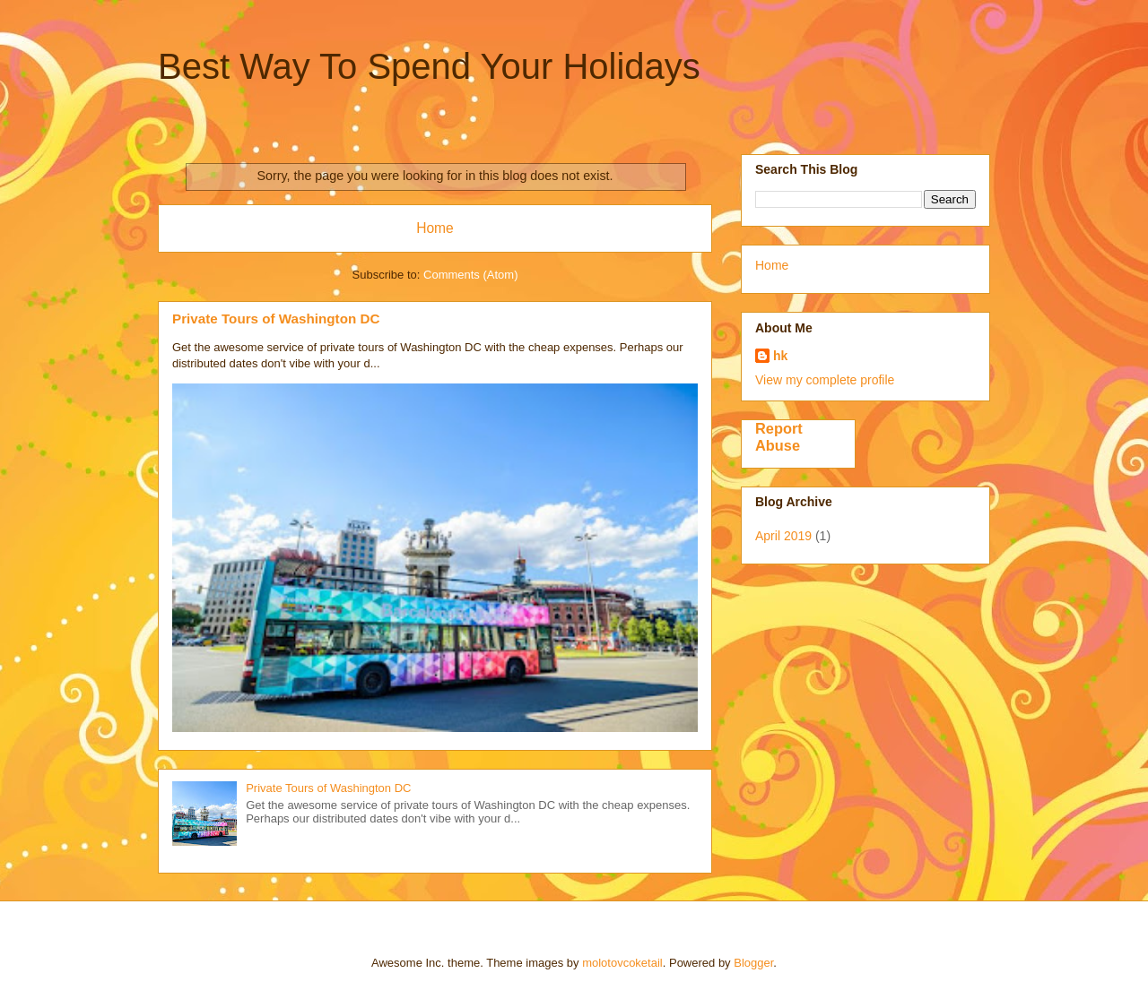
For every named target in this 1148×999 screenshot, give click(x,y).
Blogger (753, 962)
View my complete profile (824, 380)
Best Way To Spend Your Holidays (429, 66)
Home (435, 228)
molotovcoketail (622, 962)
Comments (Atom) (470, 274)
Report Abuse (779, 436)
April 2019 (783, 536)
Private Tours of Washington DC (275, 318)
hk (780, 356)
